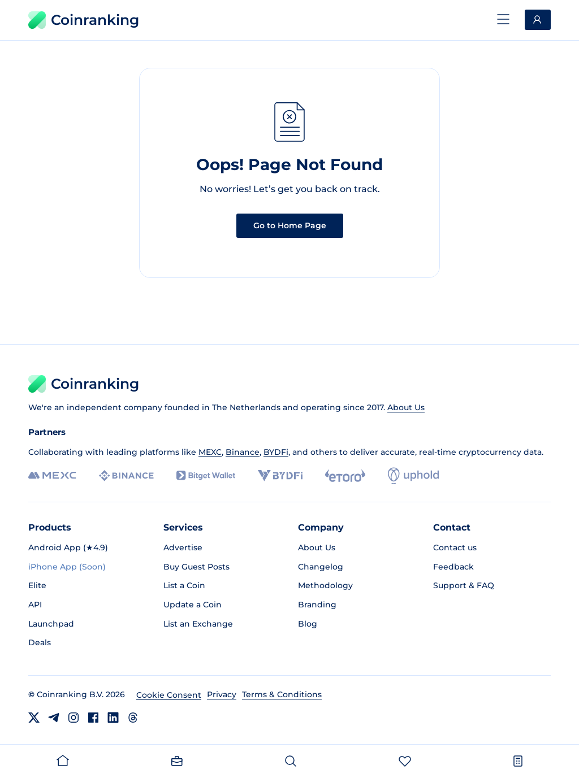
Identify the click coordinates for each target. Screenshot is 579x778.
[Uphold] (413, 476)
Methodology (325, 585)
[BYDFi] (280, 475)
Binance (243, 452)
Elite (37, 585)
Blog (307, 624)
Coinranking (83, 20)
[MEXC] (52, 475)
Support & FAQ (463, 585)
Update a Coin (192, 604)
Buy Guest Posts (196, 567)
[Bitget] (205, 475)
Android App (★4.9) (68, 547)
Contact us (455, 547)
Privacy (221, 694)
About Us (406, 407)
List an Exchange (198, 624)
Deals (39, 642)
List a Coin (184, 585)
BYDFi (275, 452)
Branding (317, 604)
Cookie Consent (168, 695)
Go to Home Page (289, 225)
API (35, 604)
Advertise (182, 547)
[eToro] (345, 476)
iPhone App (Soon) (67, 567)
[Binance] (126, 475)
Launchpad (51, 624)
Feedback (453, 567)
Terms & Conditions (282, 694)
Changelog (320, 567)
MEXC (210, 452)
